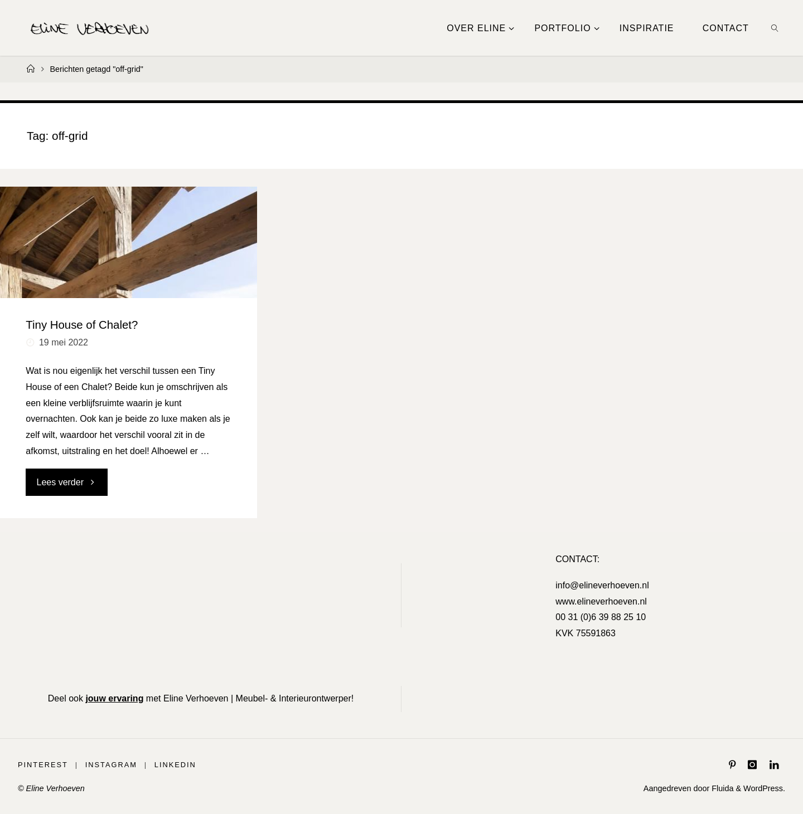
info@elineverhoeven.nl (602, 585)
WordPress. (764, 788)
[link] (775, 28)
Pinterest (43, 765)
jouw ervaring (114, 698)
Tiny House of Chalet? (82, 325)
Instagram (111, 765)
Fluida (721, 788)
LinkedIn (175, 765)
